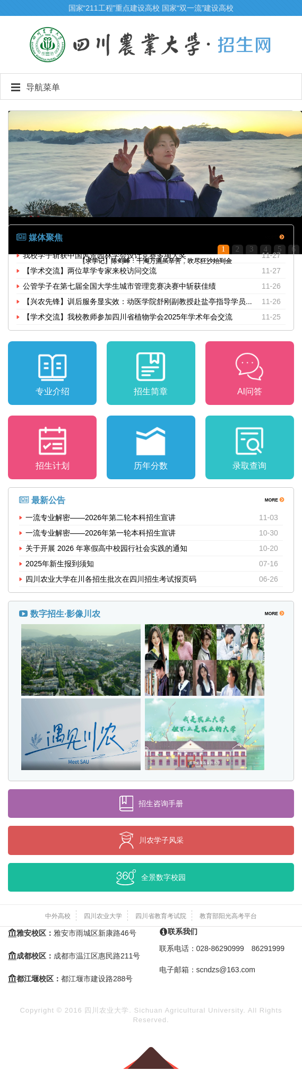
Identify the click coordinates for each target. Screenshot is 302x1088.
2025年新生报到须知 (59, 563)
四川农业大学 (103, 916)
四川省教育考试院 (160, 916)
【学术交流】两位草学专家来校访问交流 (90, 270)
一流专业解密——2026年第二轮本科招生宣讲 (100, 517)
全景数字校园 (151, 877)
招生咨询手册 (151, 803)
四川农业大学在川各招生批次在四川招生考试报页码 (110, 579)
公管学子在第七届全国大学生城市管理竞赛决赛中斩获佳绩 (119, 286)
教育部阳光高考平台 (228, 916)
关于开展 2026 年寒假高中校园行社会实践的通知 (106, 548)
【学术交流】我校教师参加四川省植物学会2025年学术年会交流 (127, 317)
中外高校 (58, 916)
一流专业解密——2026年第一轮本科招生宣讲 (100, 533)
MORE (274, 236)
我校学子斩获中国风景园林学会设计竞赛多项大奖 (104, 255)
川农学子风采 (151, 840)
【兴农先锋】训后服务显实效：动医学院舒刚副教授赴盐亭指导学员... (137, 301)
